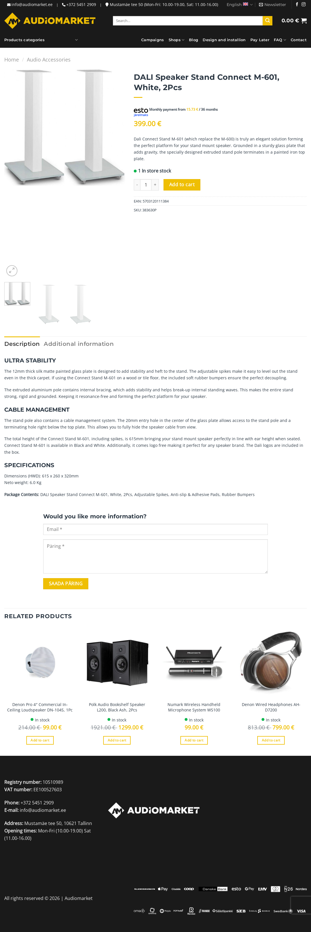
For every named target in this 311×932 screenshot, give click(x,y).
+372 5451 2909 (81, 4)
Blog (193, 40)
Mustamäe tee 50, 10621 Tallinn (58, 823)
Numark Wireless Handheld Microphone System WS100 (194, 707)
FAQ (280, 40)
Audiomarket (79, 898)
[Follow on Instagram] (304, 4)
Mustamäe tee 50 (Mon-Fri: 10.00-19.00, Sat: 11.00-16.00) (161, 4)
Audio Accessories (49, 59)
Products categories (24, 40)
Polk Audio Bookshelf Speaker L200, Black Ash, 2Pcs (117, 707)
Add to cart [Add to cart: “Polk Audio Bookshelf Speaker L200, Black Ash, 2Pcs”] (117, 740)
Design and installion (224, 40)
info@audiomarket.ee (32, 4)
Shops (177, 40)
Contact (299, 40)
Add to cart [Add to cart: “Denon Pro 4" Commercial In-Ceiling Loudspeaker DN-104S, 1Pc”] (40, 740)
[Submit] (267, 21)
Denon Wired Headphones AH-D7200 (271, 707)
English (240, 4)
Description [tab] (22, 343)
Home (11, 59)
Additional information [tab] (79, 343)
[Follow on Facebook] (297, 4)
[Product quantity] (145, 185)
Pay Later (259, 40)
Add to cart (182, 184)
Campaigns (152, 40)
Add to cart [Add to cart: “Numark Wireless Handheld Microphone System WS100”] (194, 740)
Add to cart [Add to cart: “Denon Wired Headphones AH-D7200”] (271, 740)
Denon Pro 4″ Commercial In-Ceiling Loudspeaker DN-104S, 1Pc (40, 707)
